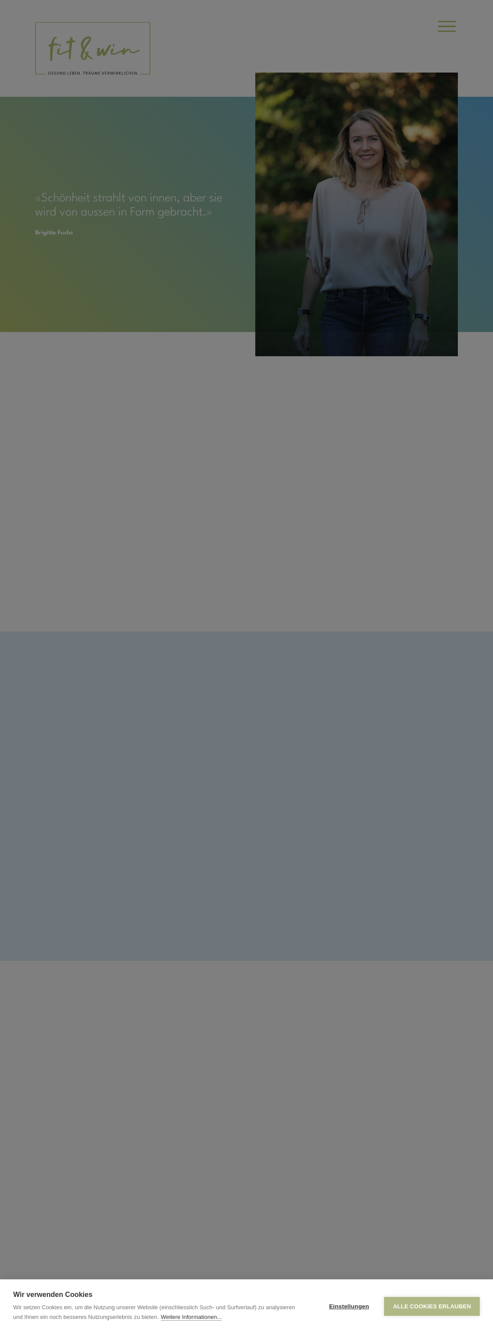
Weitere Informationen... (191, 1317)
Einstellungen (349, 1306)
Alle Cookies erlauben (432, 1306)
